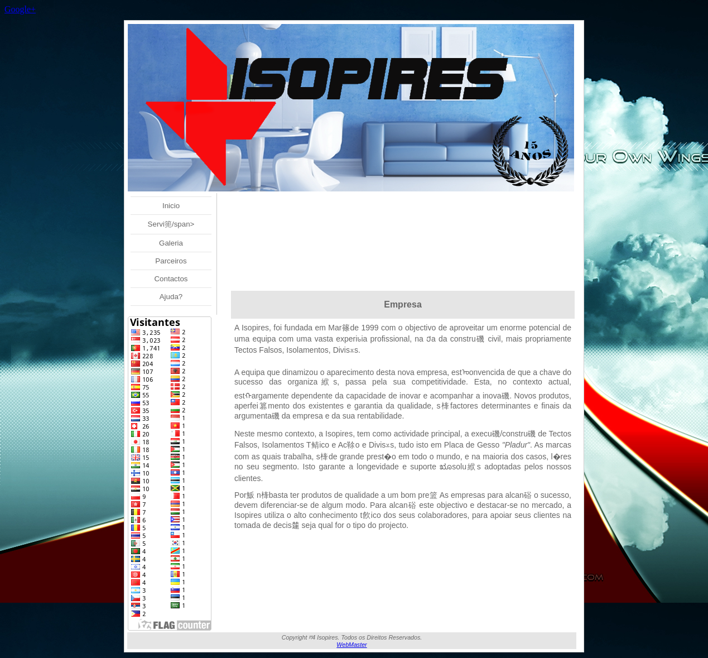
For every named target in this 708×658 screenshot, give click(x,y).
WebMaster (351, 644)
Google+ (20, 9)
